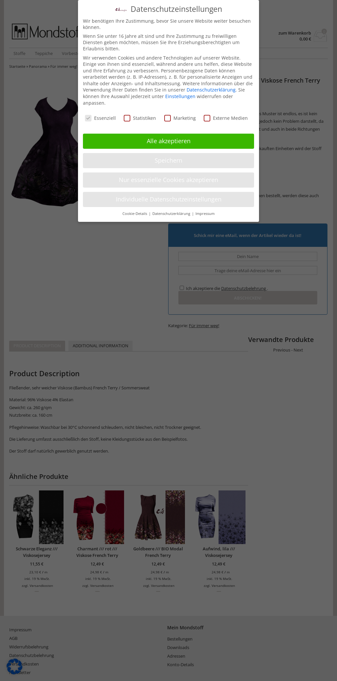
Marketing (180, 115)
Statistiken (140, 115)
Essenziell (100, 115)
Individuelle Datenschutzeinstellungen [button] (168, 196)
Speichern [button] (168, 157)
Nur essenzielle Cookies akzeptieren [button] (168, 177)
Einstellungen (180, 93)
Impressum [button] (205, 210)
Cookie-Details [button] (135, 210)
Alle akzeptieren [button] (169, 138)
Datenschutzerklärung (211, 87)
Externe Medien (226, 115)
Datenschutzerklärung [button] (171, 210)
